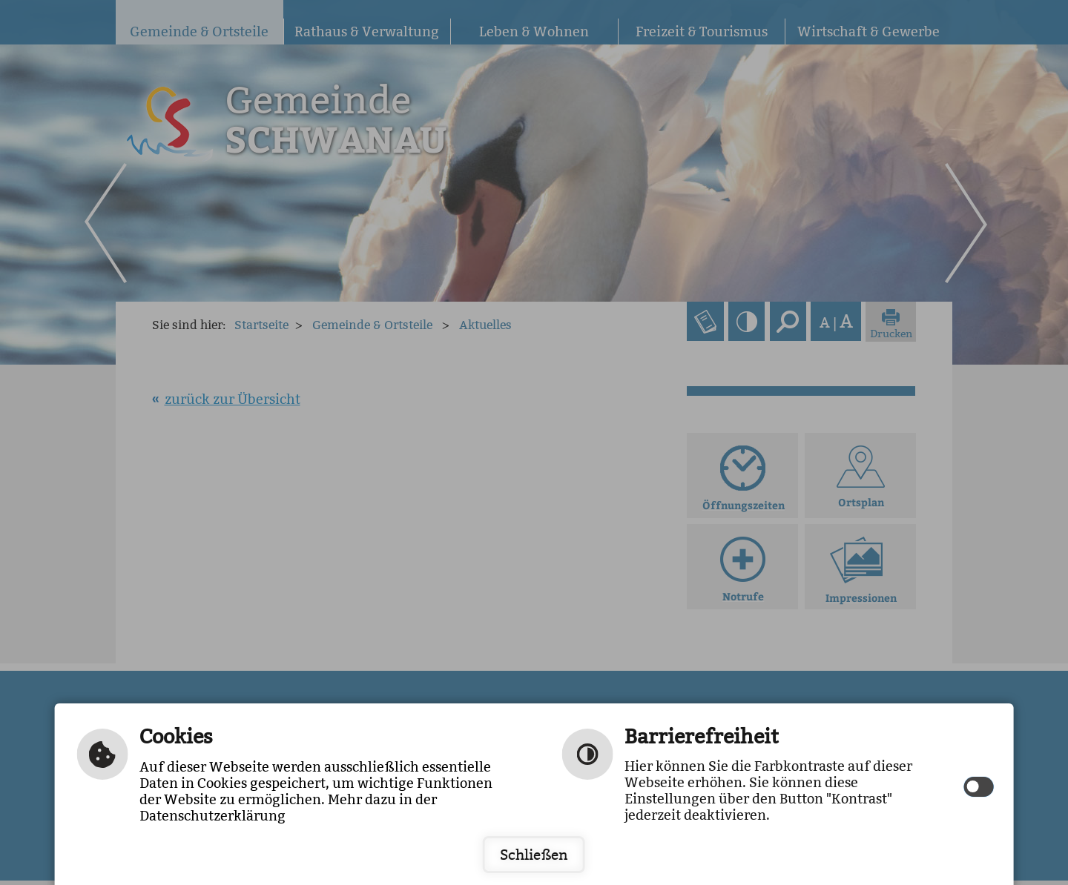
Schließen (534, 855)
